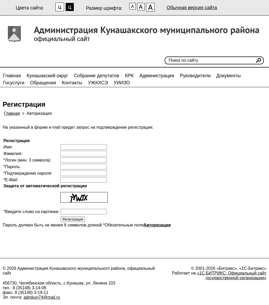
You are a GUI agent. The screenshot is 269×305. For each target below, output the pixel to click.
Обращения (43, 82)
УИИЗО (122, 82)
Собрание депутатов (96, 75)
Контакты (72, 82)
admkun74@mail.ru (42, 297)
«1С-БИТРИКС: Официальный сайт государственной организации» (231, 275)
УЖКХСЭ (98, 82)
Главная (12, 75)
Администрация (156, 75)
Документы (228, 75)
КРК (129, 75)
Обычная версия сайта (192, 7)
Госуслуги (13, 82)
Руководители (195, 75)
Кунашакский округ (47, 75)
